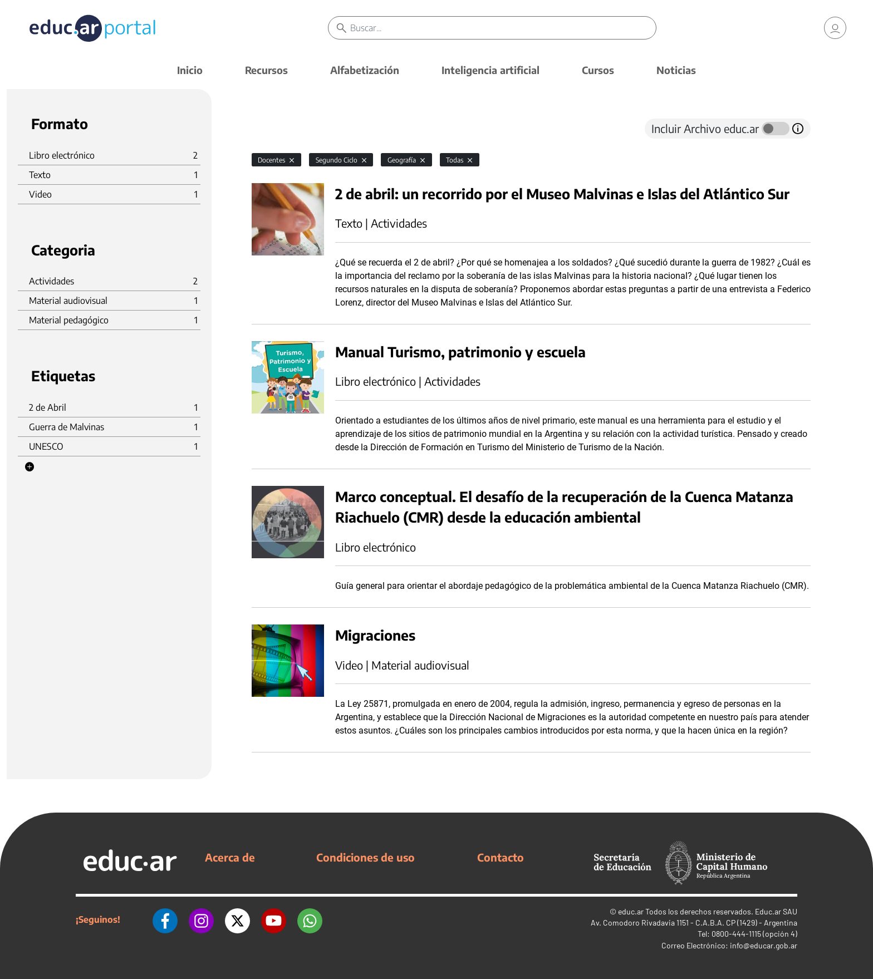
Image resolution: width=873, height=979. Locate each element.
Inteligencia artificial (491, 69)
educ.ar (631, 911)
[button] (29, 467)
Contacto (500, 857)
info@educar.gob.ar (763, 945)
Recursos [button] (266, 69)
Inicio (190, 69)
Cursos (598, 69)
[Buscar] (503, 28)
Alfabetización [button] (364, 69)
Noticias (676, 69)
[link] (835, 28)
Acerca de (230, 857)
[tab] (274, 128)
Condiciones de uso (365, 857)
